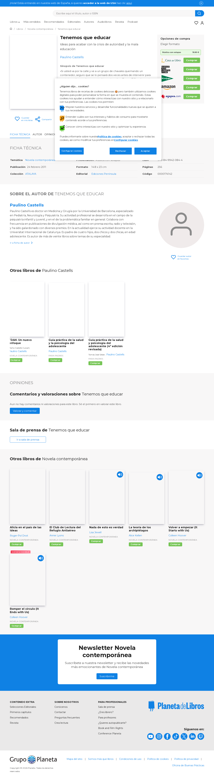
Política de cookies (158, 759)
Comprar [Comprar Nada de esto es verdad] (96, 541)
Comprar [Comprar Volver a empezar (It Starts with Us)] (175, 544)
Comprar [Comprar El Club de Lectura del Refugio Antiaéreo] (56, 544)
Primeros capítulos (20, 712)
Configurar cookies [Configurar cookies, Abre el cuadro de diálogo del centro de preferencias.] (72, 151)
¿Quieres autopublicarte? (112, 722)
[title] (176, 706)
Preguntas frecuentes (67, 717)
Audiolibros (104, 21)
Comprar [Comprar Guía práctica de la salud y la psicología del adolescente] (55, 360)
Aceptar (145, 151)
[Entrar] (201, 23)
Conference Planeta (109, 733)
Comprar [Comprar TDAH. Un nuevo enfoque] (16, 360)
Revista (119, 21)
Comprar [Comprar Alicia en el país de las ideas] (17, 544)
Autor (37, 134)
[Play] (119, 475)
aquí (129, 3)
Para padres (56, 355)
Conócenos (60, 706)
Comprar (191, 60)
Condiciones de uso (130, 759)
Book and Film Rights (110, 728)
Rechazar (120, 151)
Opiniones (52, 134)
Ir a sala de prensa (28, 439)
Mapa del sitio (74, 759)
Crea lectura (61, 722)
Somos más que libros (100, 759)
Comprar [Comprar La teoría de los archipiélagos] (136, 544)
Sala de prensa (106, 706)
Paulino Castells (27, 205)
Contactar (60, 712)
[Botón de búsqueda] (199, 13)
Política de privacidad (186, 759)
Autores (89, 21)
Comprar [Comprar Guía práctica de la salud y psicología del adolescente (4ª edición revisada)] (95, 363)
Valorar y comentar (25, 410)
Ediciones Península (103, 173)
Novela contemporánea (40, 160)
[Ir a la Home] (11, 29)
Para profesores (107, 717)
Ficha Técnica (20, 134)
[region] (108, 119)
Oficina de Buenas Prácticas (188, 765)
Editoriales (74, 21)
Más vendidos (31, 21)
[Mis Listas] (195, 23)
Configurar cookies (126, 140)
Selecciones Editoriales (23, 706)
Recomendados (54, 21)
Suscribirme (107, 676)
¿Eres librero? (106, 712)
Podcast (133, 21)
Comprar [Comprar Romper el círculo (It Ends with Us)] (17, 626)
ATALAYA (30, 173)
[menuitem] (15, 23)
